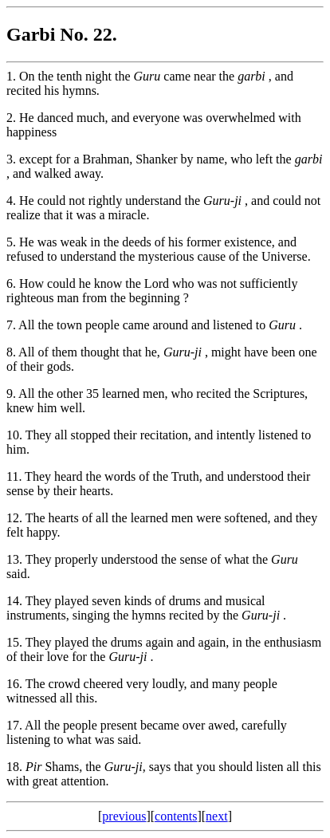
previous (124, 816)
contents (176, 816)
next (217, 816)
